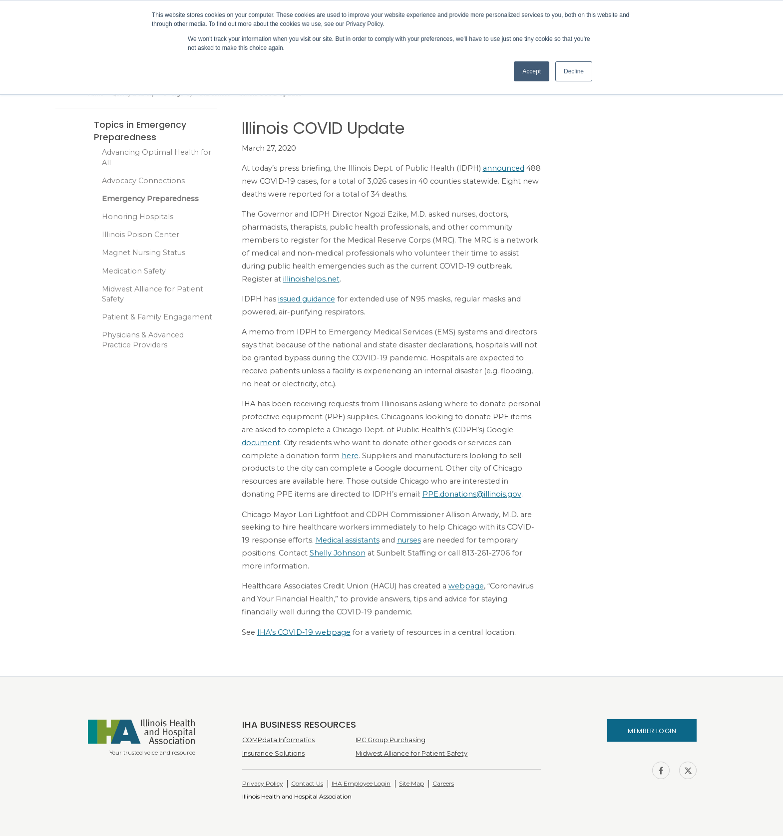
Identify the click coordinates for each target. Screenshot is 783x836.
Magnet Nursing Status (143, 252)
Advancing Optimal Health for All (156, 157)
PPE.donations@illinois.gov (471, 494)
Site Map (411, 783)
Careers (443, 783)
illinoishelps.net (311, 279)
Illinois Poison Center (140, 234)
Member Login (652, 731)
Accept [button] (531, 71)
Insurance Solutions (273, 753)
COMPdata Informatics (278, 740)
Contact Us (307, 783)
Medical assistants (348, 540)
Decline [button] (574, 71)
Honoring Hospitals (137, 216)
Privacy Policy (262, 783)
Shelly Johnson (338, 553)
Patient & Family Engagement (157, 316)
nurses (409, 540)
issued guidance (306, 298)
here (350, 455)
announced (503, 168)
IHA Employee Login (361, 783)
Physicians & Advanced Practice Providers (143, 339)
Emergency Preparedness (150, 198)
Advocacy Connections (143, 180)
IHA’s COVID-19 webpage (304, 632)
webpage (466, 585)
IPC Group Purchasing (390, 740)
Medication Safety (134, 271)
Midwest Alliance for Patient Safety (152, 293)
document (261, 442)
